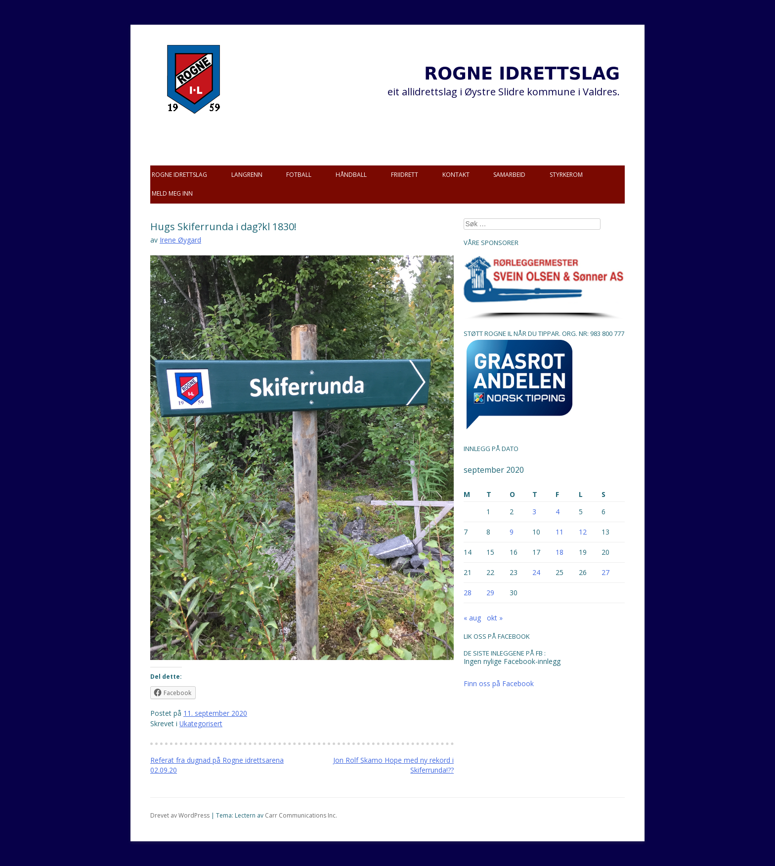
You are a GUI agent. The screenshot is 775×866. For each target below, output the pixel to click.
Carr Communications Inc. (301, 815)
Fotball (298, 174)
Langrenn (246, 174)
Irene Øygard (180, 240)
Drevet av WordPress (180, 815)
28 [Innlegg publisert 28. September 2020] (468, 592)
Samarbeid (509, 174)
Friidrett (404, 174)
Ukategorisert (200, 723)
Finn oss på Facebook (499, 683)
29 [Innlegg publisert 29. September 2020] (490, 592)
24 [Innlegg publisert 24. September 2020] (536, 572)
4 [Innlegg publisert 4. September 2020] (558, 511)
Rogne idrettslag (179, 174)
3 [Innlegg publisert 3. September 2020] (534, 511)
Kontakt (456, 174)
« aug (472, 617)
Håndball (351, 174)
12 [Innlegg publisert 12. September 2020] (583, 531)
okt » (495, 617)
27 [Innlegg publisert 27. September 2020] (605, 572)
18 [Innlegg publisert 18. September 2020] (559, 552)
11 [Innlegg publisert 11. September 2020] (559, 531)
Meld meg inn (172, 193)
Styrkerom (566, 174)
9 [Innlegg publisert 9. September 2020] (512, 531)
